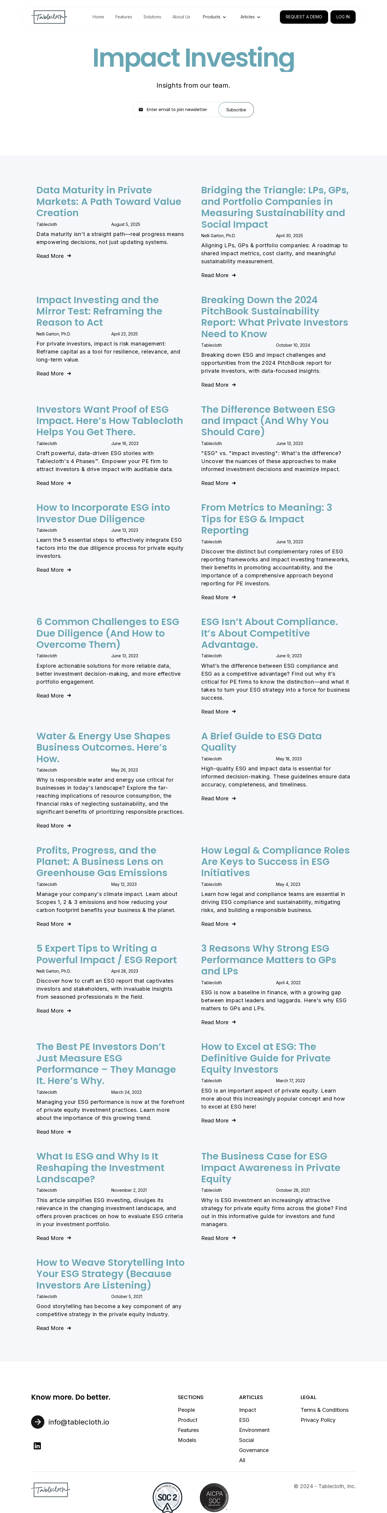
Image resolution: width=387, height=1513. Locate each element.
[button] (214, 17)
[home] (49, 17)
